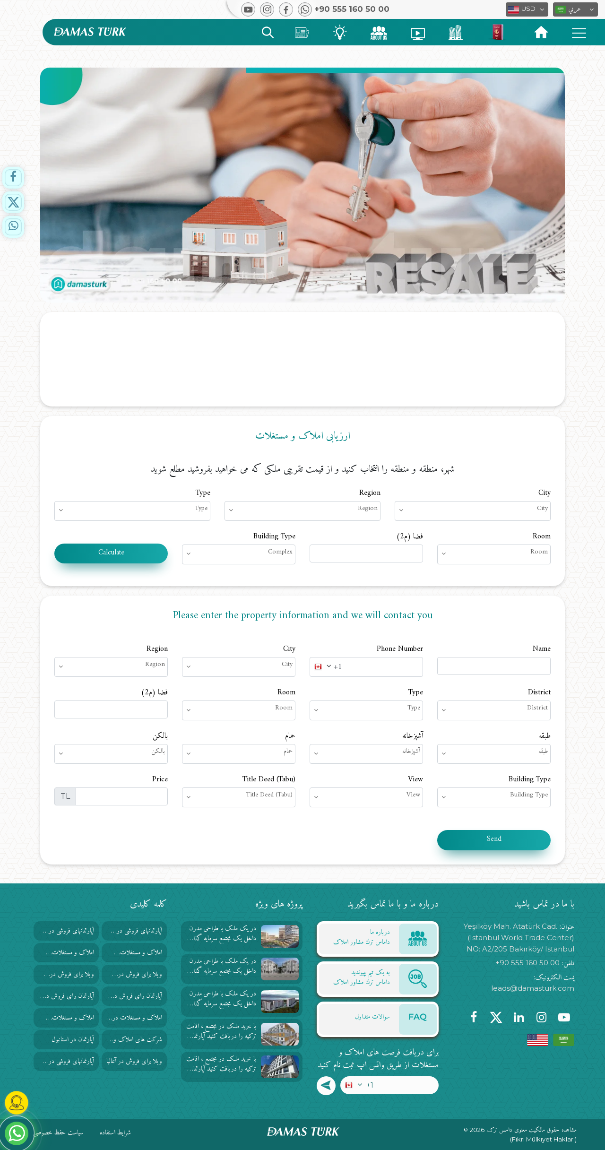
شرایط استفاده (115, 1133)
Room (542, 536)
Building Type (274, 536)
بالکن (160, 736)
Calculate (111, 552)
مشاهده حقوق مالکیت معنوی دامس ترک (532, 1130)
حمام (290, 736)
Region (369, 493)
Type (203, 493)
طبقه (545, 736)
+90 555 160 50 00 (527, 962)
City (544, 493)
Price (160, 779)
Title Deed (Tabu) (268, 779)
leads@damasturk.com (532, 988)
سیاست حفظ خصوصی (58, 1133)
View (415, 779)
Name (542, 649)
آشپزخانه (412, 736)
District (539, 692)
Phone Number (400, 649)
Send (494, 839)
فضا (409, 536)
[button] (575, 9)
